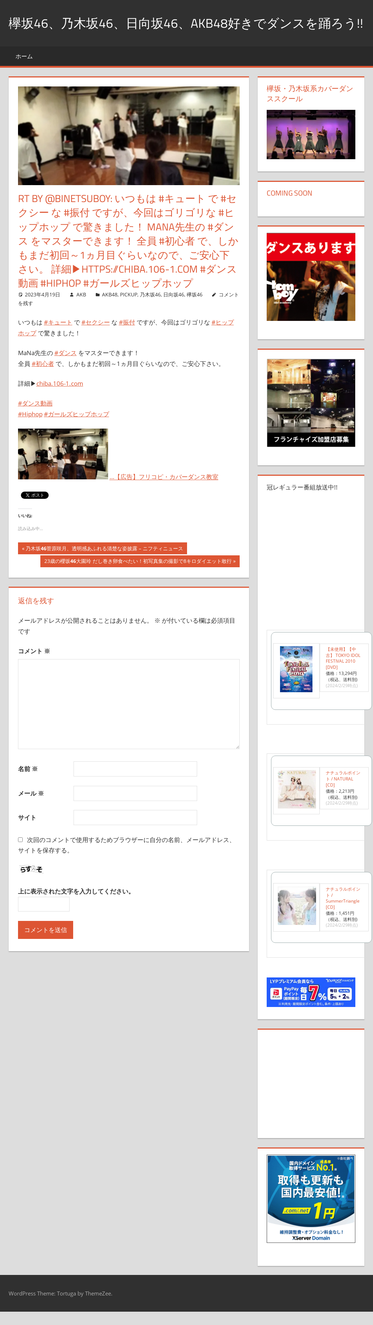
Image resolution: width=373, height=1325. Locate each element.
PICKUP (128, 312)
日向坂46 (173, 312)
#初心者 (43, 381)
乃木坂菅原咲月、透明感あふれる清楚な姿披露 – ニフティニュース (104, 567)
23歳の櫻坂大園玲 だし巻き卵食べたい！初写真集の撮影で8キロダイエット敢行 (138, 580)
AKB (81, 312)
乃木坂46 (150, 312)
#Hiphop (30, 432)
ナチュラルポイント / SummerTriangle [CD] (343, 916)
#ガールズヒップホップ (76, 432)
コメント (34, 669)
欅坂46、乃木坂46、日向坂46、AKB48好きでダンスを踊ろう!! (180, 32)
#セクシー (95, 340)
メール (31, 811)
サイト (27, 836)
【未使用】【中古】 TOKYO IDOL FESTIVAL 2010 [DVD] (343, 676)
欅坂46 (195, 312)
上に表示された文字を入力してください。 (76, 909)
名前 (28, 787)
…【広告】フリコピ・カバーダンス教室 (164, 495)
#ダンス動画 (35, 421)
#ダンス (65, 371)
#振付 (127, 340)
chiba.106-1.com (59, 401)
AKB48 (109, 312)
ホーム (24, 74)
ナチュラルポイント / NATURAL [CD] (343, 797)
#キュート (58, 340)
